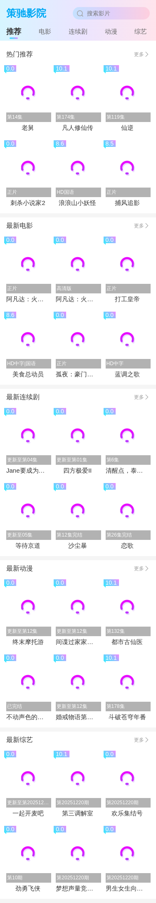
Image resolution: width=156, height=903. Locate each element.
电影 (45, 31)
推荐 (13, 31)
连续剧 (78, 31)
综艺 (140, 31)
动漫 (111, 31)
